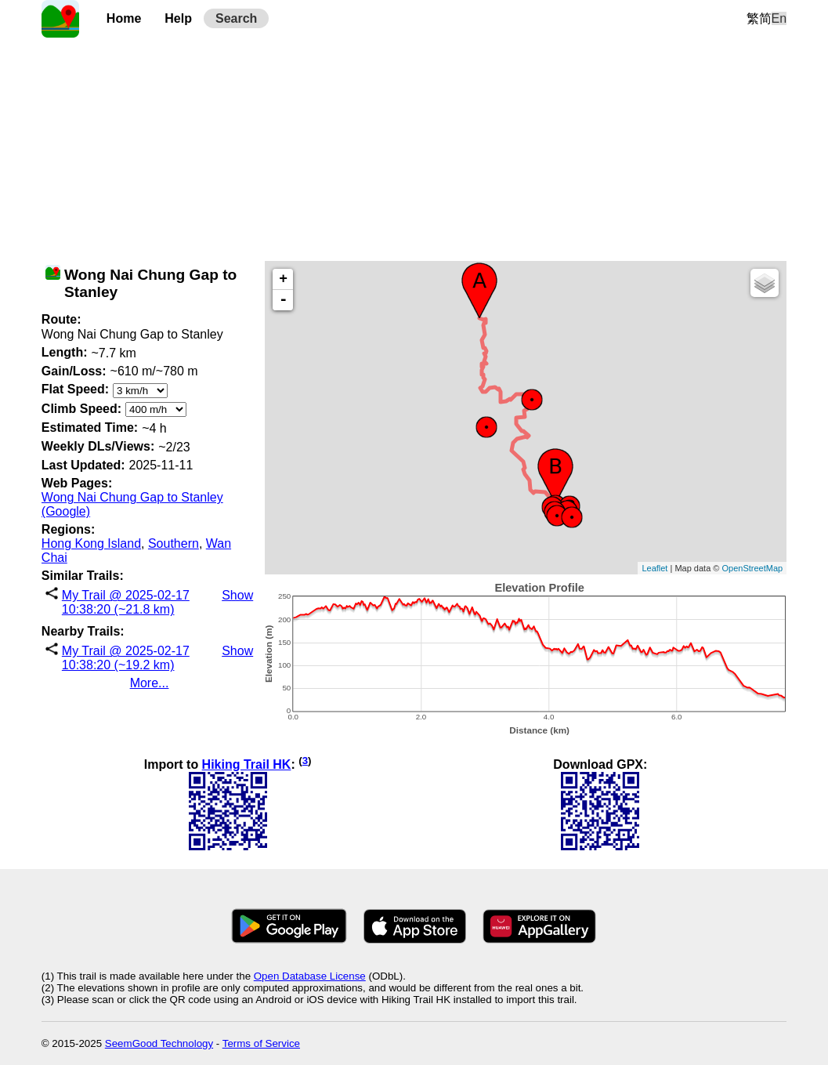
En (779, 18)
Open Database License (310, 976)
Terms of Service (261, 1043)
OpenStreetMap (752, 568)
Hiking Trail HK (246, 764)
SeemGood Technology (159, 1043)
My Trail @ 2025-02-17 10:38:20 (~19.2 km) (126, 658)
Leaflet (654, 568)
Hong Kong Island (91, 543)
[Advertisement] (414, 147)
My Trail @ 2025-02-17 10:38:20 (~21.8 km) (126, 602)
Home (124, 18)
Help (178, 18)
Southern (173, 543)
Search (236, 18)
